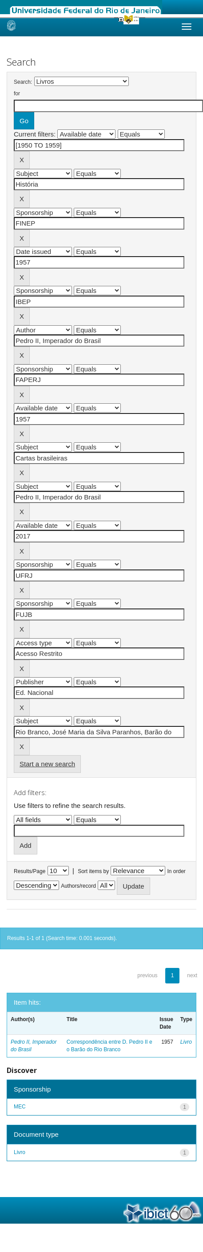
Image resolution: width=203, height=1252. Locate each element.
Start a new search (47, 764)
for (17, 93)
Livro (186, 1042)
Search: (23, 82)
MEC (20, 1107)
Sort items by (93, 871)
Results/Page (29, 871)
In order (176, 871)
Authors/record (78, 886)
